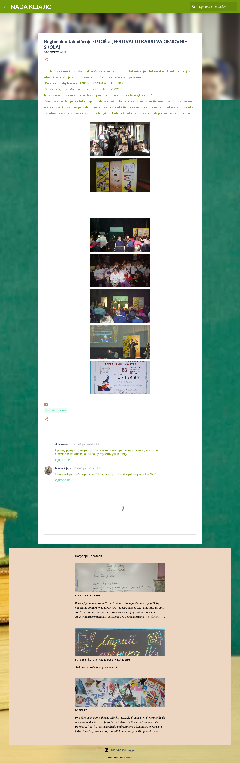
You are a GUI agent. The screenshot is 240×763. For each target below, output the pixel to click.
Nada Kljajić (63, 468)
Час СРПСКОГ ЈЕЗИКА (89, 595)
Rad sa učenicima (56, 410)
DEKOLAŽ (81, 710)
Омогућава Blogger (120, 750)
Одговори (62, 460)
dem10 (129, 757)
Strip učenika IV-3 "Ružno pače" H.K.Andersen (103, 659)
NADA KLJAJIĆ (30, 6)
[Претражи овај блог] (217, 6)
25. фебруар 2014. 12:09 (87, 468)
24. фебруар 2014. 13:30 (86, 444)
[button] (46, 59)
